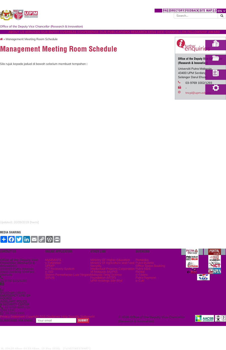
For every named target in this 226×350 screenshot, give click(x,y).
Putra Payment (142, 300)
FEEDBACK (164, 12)
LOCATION (195, 12)
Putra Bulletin (142, 279)
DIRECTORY (147, 12)
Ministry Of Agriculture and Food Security (112, 284)
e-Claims (138, 296)
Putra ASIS (140, 288)
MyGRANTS (69, 275)
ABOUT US (34, 36)
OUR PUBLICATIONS (144, 36)
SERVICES (53, 36)
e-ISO (65, 292)
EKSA (188, 36)
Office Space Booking (146, 283)
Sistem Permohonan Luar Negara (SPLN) (74, 298)
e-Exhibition (69, 279)
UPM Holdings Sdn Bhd (112, 306)
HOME (125, 12)
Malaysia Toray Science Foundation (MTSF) (112, 300)
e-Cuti (137, 305)
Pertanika (139, 275)
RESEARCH (172, 36)
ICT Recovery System (75, 288)
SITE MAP (179, 12)
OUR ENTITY (74, 36)
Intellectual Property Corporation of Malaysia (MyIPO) (113, 292)
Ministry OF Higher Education (109, 276)
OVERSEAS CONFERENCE (106, 36)
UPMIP (66, 283)
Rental (137, 292)
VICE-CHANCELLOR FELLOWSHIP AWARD (58, 41)
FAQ (134, 12)
